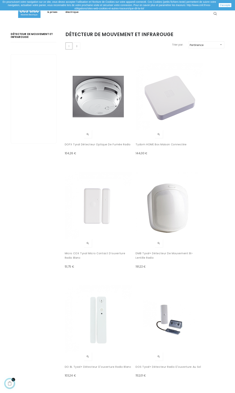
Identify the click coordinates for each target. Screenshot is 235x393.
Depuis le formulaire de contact (192, 356)
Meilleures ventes (131, 343)
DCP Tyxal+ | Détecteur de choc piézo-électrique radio (165, 199)
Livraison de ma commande (86, 351)
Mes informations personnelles (35, 358)
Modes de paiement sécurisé (86, 343)
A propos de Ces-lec (185, 364)
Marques (125, 365)
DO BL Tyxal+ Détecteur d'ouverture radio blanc (82, 199)
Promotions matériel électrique (140, 358)
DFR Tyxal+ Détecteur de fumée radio (206, 199)
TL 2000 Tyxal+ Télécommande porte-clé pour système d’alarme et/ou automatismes (122, 273)
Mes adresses (24, 351)
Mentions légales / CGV (83, 358)
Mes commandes (27, 343)
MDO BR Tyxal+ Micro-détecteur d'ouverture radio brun (81, 273)
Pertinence (207, 63)
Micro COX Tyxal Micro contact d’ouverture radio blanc (163, 126)
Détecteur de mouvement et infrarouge (32, 54)
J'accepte (225, 5)
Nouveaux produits (132, 351)
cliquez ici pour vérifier (151, 371)
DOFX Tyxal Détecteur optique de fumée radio (83, 126)
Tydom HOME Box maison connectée (124, 126)
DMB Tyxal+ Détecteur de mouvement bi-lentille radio (206, 126)
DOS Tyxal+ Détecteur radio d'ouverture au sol (123, 199)
